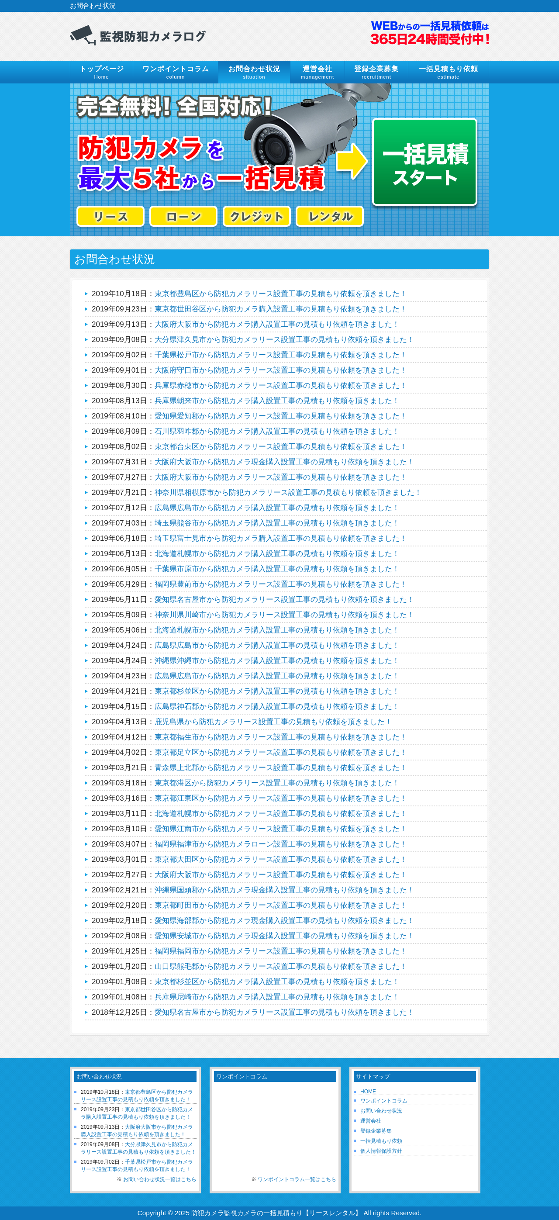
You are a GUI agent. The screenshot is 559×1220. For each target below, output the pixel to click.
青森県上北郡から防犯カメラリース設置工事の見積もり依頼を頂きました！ (281, 768)
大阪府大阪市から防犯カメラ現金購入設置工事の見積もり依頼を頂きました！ (284, 462)
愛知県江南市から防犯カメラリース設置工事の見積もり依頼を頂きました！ (281, 829)
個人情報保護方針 (381, 1151)
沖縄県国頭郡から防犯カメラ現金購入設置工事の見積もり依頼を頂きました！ (284, 890)
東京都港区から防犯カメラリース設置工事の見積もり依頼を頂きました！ (277, 783)
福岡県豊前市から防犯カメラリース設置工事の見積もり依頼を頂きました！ (281, 584)
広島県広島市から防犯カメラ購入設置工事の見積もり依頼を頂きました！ (277, 508)
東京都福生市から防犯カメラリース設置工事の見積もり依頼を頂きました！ (281, 737)
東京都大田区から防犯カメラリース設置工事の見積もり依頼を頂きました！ (281, 859)
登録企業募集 (376, 1131)
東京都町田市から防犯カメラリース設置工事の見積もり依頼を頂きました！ (281, 905)
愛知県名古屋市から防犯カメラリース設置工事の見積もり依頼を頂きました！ (284, 599)
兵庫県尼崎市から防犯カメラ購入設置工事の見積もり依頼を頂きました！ (277, 997)
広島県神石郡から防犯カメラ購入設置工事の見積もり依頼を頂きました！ (277, 706)
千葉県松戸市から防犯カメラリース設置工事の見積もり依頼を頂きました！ (281, 355)
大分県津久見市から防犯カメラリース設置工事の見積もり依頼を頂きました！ (284, 339)
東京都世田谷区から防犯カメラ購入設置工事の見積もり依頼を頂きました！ (281, 309)
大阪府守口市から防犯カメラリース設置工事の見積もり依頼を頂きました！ (281, 370)
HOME (368, 1092)
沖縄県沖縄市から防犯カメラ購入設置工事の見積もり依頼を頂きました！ (277, 661)
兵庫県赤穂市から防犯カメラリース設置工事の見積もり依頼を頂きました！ (281, 385)
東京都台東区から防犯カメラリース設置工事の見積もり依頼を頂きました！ (281, 446)
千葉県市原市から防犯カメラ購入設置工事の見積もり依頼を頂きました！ (277, 569)
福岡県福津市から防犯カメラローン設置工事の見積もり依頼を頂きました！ (281, 844)
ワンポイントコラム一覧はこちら (297, 1179)
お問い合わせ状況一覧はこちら (160, 1179)
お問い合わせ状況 (381, 1111)
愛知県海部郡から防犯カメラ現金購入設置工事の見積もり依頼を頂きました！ (284, 920)
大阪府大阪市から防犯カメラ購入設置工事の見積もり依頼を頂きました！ (277, 324)
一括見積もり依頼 (381, 1141)
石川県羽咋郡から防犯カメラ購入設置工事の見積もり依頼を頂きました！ (277, 431)
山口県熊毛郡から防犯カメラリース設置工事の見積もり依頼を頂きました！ (281, 966)
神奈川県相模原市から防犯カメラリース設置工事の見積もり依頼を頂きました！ (288, 492)
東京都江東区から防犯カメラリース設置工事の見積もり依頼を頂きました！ (281, 798)
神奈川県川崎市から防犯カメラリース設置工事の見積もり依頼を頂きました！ (284, 615)
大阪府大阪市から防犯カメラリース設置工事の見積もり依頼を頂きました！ (281, 477)
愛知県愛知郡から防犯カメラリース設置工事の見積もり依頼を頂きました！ (281, 416)
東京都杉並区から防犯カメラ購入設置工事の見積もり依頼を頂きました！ (277, 691)
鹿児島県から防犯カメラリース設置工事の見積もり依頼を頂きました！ (273, 722)
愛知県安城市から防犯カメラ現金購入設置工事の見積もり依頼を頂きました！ (284, 936)
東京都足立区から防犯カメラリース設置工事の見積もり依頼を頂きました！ (281, 752)
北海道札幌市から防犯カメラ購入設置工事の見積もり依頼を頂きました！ (277, 554)
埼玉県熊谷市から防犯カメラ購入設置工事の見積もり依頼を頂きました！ (277, 523)
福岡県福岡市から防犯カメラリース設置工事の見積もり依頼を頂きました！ (281, 951)
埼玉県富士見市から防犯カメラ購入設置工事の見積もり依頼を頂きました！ (281, 538)
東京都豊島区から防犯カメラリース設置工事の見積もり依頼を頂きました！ (281, 294)
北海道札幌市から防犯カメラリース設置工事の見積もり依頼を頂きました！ (281, 813)
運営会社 (370, 1121)
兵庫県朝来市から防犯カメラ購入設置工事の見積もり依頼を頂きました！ (277, 401)
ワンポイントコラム (383, 1101)
